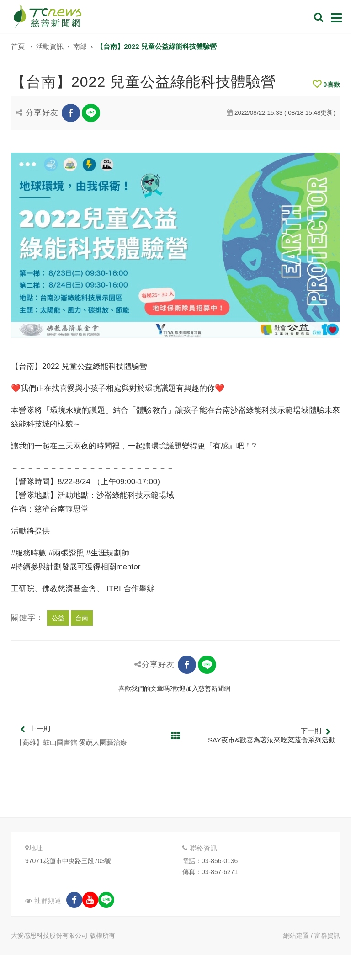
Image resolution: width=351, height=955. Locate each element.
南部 (80, 46)
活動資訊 (50, 46)
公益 (58, 618)
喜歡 (326, 84)
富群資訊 (327, 935)
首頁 (18, 46)
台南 (81, 618)
